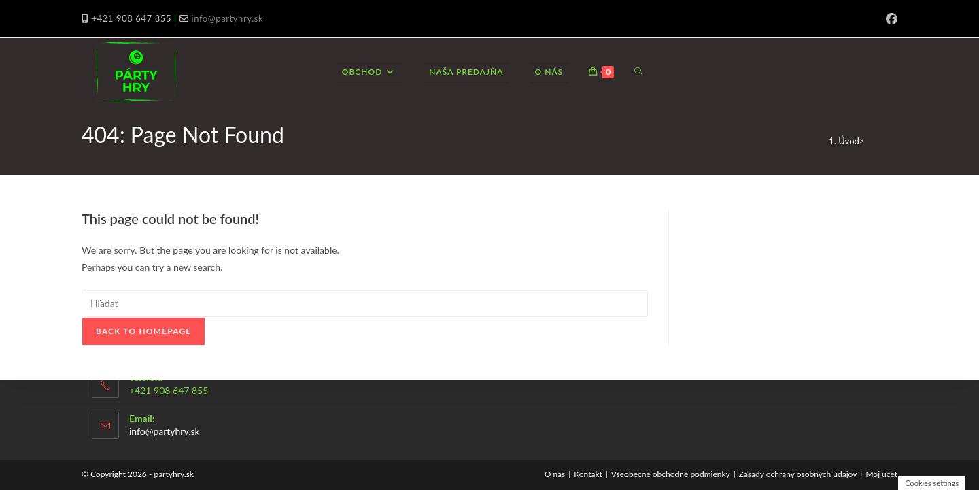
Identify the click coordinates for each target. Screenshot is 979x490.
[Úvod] (848, 140)
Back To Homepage (143, 331)
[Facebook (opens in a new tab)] (889, 19)
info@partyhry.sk (227, 18)
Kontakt (588, 474)
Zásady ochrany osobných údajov (798, 474)
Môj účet (881, 474)
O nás (555, 474)
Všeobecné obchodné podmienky (670, 474)
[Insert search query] (365, 303)
